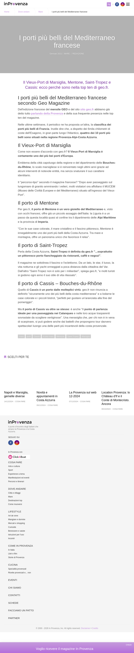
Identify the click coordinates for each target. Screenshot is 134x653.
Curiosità (12, 527)
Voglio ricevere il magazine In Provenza (64, 649)
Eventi (12, 580)
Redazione (78, 53)
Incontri (11, 538)
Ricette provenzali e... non (19, 572)
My (109, 4)
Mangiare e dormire (16, 519)
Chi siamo (14, 587)
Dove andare (23, 12)
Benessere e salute (16, 531)
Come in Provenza (20, 545)
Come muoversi (15, 504)
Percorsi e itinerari (16, 481)
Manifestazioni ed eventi (18, 478)
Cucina (13, 564)
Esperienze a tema (16, 474)
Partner (14, 618)
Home (6, 12)
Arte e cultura (14, 466)
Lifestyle (14, 511)
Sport (10, 470)
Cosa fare (15, 462)
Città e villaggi (14, 493)
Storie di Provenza (16, 557)
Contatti (14, 595)
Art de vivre (13, 516)
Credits (95, 628)
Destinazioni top (15, 500)
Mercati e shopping (16, 523)
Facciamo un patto (21, 610)
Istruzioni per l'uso (16, 535)
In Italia (11, 550)
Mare (40, 12)
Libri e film (12, 554)
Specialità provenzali (17, 569)
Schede (13, 602)
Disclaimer (85, 628)
